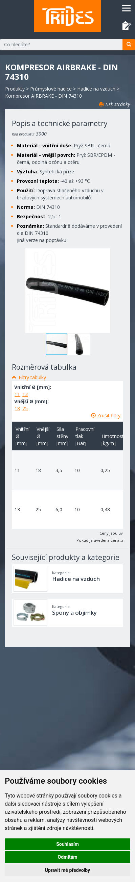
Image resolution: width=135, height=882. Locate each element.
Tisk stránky (114, 104)
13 (25, 394)
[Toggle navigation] (126, 8)
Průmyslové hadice (51, 88)
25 (25, 408)
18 (17, 408)
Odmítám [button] (67, 857)
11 (17, 394)
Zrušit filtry (105, 415)
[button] (79, 344)
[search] (128, 44)
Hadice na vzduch (96, 88)
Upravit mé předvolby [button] (67, 870)
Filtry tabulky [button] (32, 377)
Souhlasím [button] (67, 844)
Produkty (15, 88)
